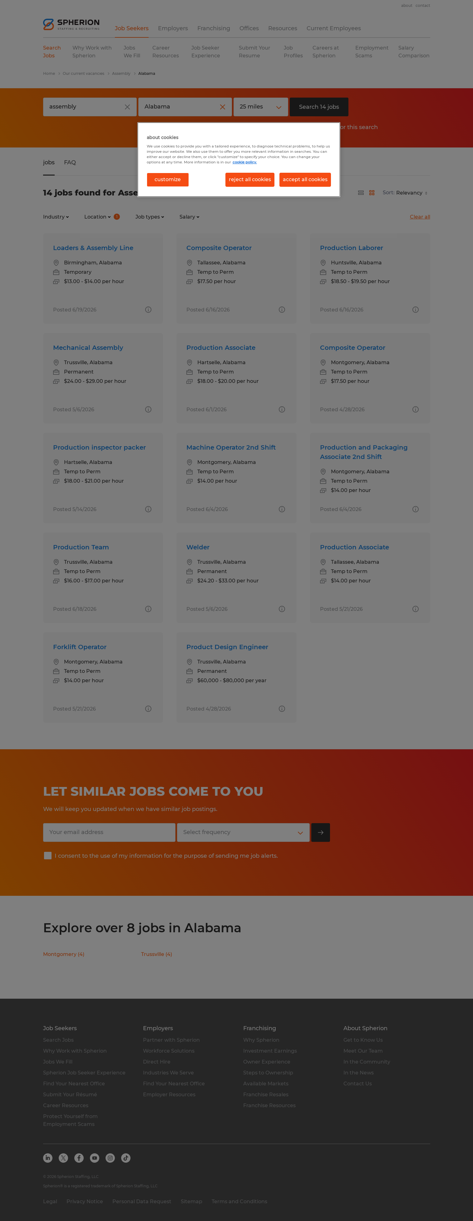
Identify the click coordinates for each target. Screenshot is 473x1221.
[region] (238, 159)
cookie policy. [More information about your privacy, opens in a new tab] (245, 162)
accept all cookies (305, 179)
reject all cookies (250, 179)
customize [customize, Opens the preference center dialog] (168, 179)
